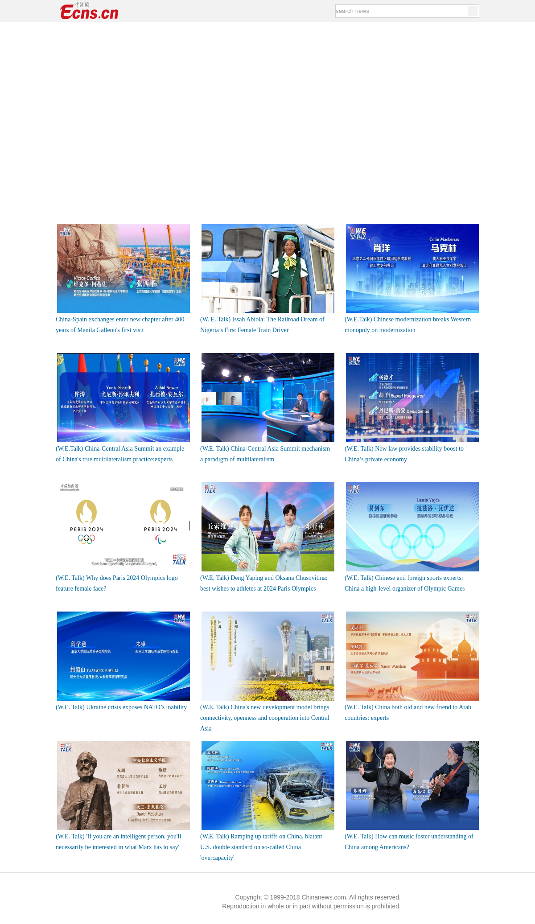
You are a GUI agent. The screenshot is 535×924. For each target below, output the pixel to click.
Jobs (114, 879)
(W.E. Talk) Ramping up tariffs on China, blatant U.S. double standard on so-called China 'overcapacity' (261, 847)
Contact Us (145, 879)
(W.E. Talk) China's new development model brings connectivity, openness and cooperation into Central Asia (264, 718)
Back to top (469, 879)
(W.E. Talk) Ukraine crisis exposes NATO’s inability (121, 707)
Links (58, 879)
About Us (87, 879)
